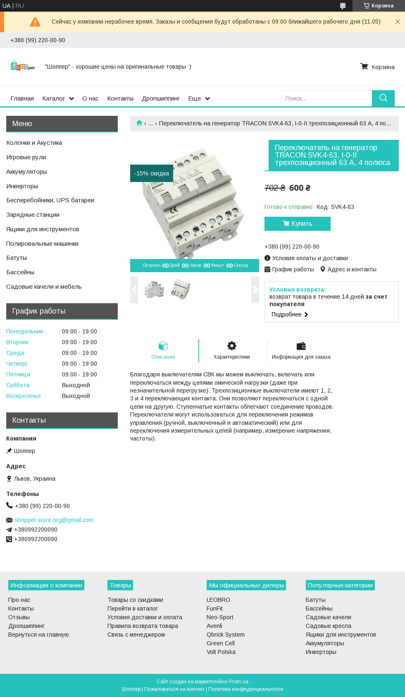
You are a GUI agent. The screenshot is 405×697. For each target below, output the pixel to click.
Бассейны (20, 271)
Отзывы (19, 617)
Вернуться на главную (38, 634)
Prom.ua (238, 682)
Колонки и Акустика (34, 142)
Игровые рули (26, 156)
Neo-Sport (220, 617)
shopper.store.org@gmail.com (53, 520)
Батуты (16, 257)
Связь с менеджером (136, 634)
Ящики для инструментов (42, 228)
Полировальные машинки (42, 243)
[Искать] (383, 98)
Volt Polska (221, 652)
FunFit (215, 608)
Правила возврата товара (142, 626)
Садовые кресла (328, 626)
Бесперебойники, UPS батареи (50, 200)
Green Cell (221, 643)
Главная (22, 98)
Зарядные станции (33, 214)
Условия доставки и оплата (144, 617)
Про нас (19, 599)
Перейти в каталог (132, 608)
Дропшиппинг (161, 98)
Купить (301, 223)
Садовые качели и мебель (44, 286)
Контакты (120, 98)
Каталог (53, 98)
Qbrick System (226, 634)
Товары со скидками (135, 599)
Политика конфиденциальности (245, 689)
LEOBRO (218, 599)
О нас (90, 98)
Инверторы (22, 185)
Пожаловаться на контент (174, 689)
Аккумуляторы (26, 171)
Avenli (214, 626)
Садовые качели (328, 617)
